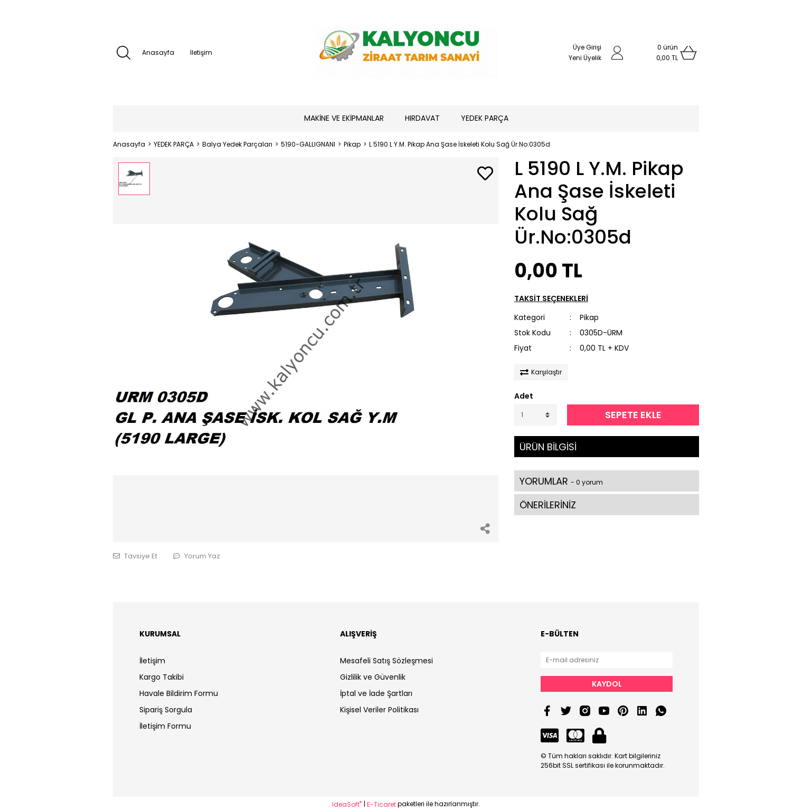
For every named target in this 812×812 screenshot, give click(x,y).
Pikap (589, 317)
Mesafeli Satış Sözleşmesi (386, 660)
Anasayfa (158, 52)
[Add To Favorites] (485, 174)
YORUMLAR (561, 481)
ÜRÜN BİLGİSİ (548, 446)
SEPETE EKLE (633, 414)
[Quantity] (535, 415)
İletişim (201, 52)
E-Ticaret (381, 804)
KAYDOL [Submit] (607, 684)
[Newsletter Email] (607, 660)
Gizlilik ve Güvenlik (372, 677)
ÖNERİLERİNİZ (548, 504)
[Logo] (405, 52)
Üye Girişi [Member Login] (587, 47)
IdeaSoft (347, 804)
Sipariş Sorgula (165, 709)
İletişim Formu (165, 726)
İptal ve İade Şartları (376, 693)
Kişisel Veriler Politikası (379, 709)
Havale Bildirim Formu (178, 693)
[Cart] (667, 52)
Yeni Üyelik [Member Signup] (585, 57)
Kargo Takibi (161, 677)
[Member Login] (617, 53)
